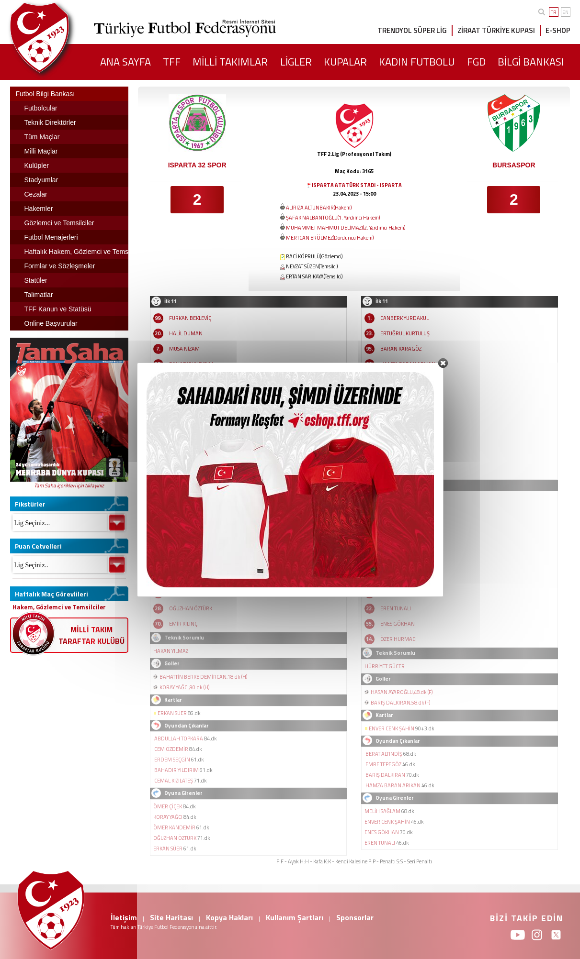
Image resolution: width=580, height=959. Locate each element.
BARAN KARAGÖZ (400, 349)
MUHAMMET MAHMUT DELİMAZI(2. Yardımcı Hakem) (345, 227)
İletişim (124, 917)
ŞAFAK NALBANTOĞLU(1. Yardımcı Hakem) (333, 217)
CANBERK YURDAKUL (404, 318)
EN (565, 12)
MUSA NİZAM (184, 349)
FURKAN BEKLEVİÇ (190, 318)
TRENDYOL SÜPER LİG (412, 30)
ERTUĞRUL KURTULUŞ (405, 333)
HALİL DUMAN (186, 333)
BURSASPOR (513, 165)
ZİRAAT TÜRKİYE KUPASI (496, 30)
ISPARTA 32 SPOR (197, 165)
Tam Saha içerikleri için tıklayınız (69, 485)
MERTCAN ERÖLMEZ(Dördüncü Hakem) (330, 238)
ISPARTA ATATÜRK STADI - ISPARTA (357, 185)
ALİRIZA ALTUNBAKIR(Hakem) (319, 207)
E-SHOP (558, 30)
